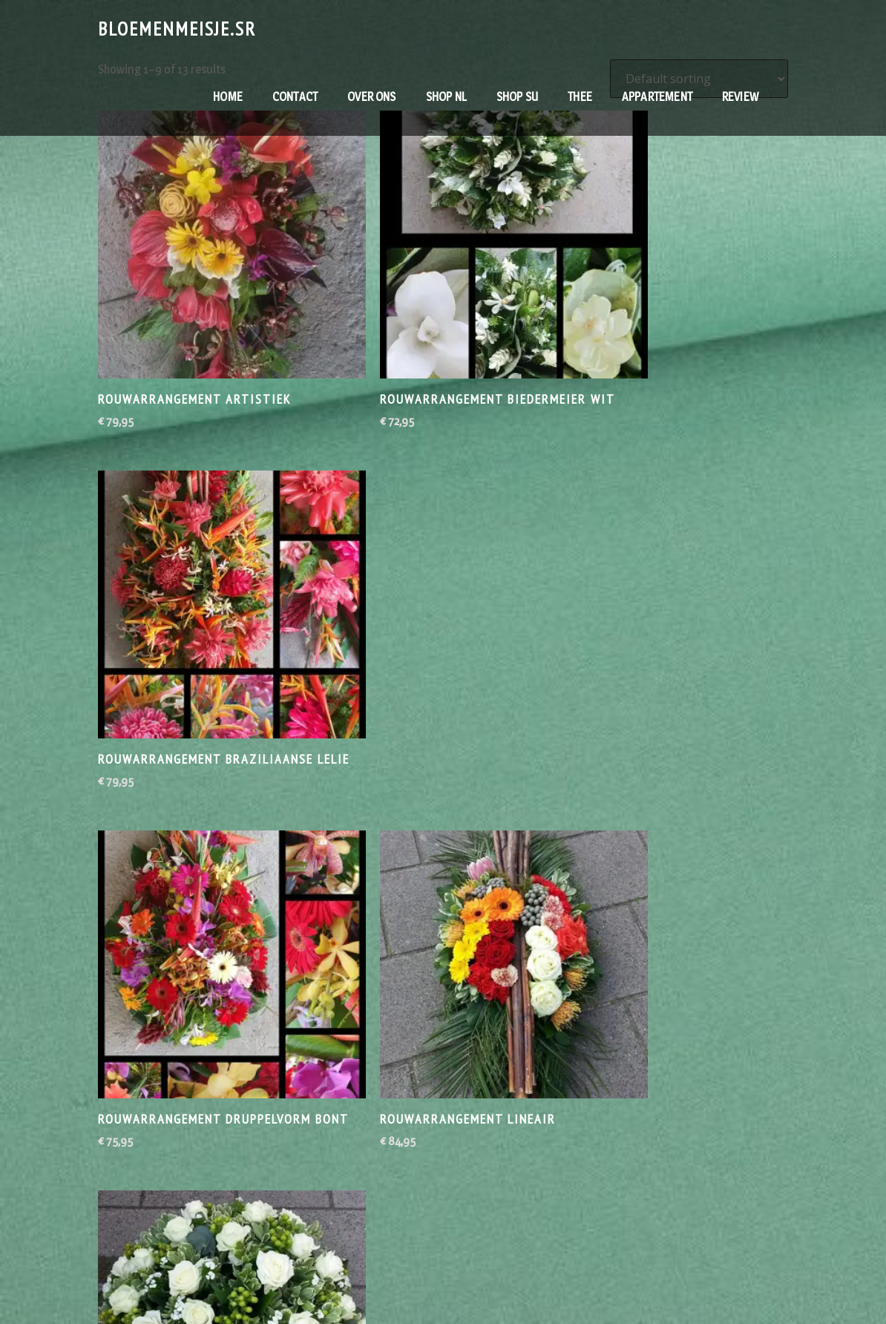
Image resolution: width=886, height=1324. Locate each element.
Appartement (657, 97)
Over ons (371, 97)
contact (295, 97)
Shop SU (517, 97)
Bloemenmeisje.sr (177, 28)
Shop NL (446, 97)
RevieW (740, 97)
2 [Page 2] (443, 1098)
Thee (580, 97)
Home (228, 97)
